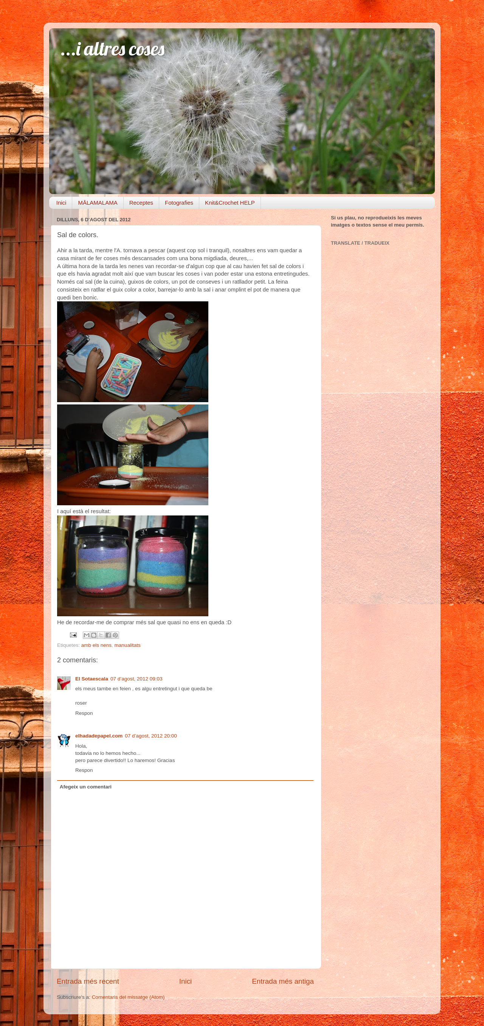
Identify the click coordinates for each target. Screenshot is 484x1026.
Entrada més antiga (283, 981)
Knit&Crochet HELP (230, 202)
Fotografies (179, 202)
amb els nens (96, 645)
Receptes (141, 202)
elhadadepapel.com (99, 736)
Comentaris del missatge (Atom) (128, 997)
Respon (84, 713)
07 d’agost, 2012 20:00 (151, 736)
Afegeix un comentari (86, 787)
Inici (61, 202)
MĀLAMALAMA (97, 202)
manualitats (128, 645)
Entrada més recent (88, 981)
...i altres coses (112, 48)
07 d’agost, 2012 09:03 (136, 679)
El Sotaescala (91, 679)
